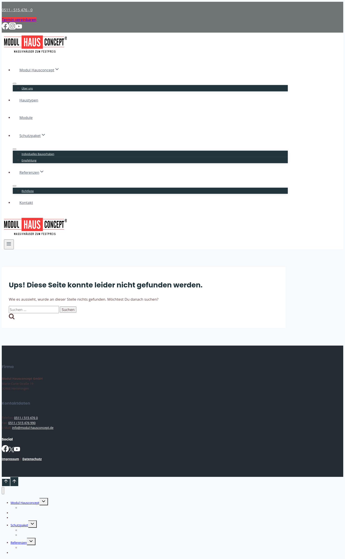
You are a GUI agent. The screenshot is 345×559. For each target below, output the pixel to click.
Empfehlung (29, 160)
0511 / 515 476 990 (22, 423)
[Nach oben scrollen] (6, 482)
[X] (11, 451)
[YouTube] (19, 28)
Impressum (10, 459)
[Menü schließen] (3, 490)
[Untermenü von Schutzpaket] (14, 149)
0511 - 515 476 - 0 (17, 9)
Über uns (27, 88)
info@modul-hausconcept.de (32, 428)
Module (26, 117)
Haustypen (28, 100)
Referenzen (19, 542)
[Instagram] (12, 28)
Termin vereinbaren (19, 19)
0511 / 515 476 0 (26, 418)
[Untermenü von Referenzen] (14, 186)
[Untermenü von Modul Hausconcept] (14, 83)
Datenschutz (32, 459)
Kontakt (26, 202)
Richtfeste (28, 191)
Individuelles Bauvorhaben (38, 154)
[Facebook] (5, 28)
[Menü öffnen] (9, 244)
